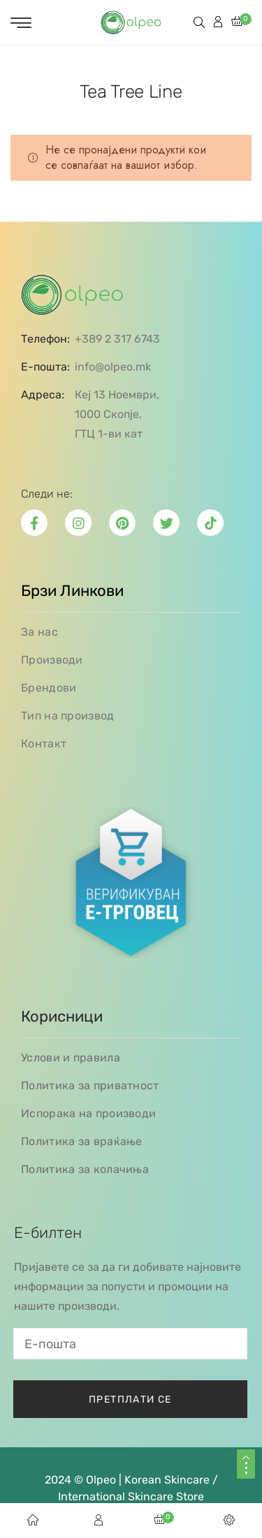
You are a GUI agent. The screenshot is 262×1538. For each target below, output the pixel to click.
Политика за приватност (90, 1085)
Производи (52, 659)
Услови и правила (70, 1057)
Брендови (48, 687)
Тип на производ (68, 715)
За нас (39, 632)
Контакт (43, 743)
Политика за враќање (82, 1141)
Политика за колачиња (85, 1169)
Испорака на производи (88, 1113)
